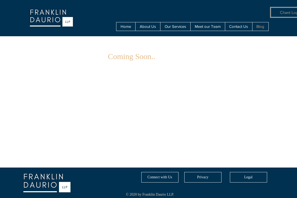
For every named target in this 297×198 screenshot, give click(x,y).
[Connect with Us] (160, 177)
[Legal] (248, 177)
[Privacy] (203, 177)
